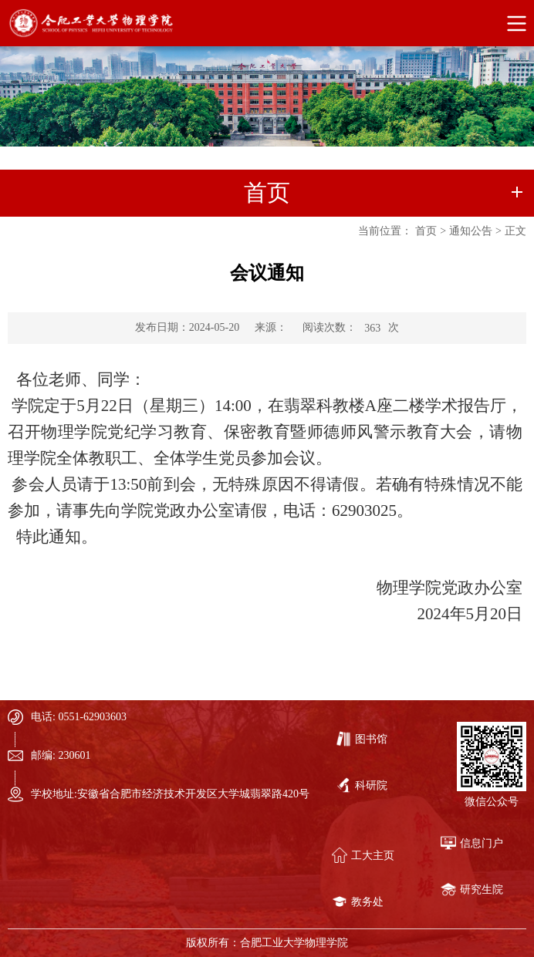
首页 (426, 231)
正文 (515, 231)
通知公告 (470, 231)
